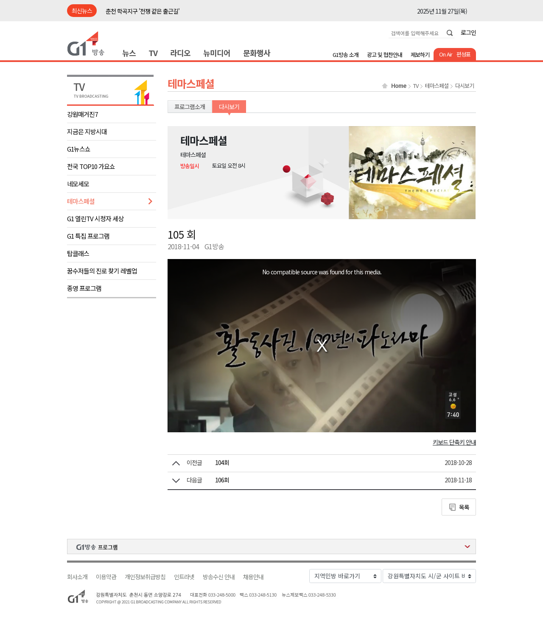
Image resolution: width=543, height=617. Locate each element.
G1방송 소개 (345, 55)
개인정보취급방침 (145, 576)
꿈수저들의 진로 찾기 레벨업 (102, 270)
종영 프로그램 (84, 288)
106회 (222, 480)
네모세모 (78, 183)
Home (398, 85)
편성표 (463, 54)
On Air (445, 54)
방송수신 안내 (219, 576)
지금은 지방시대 (87, 131)
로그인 (468, 32)
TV (152, 52)
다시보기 (464, 85)
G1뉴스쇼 (78, 148)
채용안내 (253, 576)
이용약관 (106, 576)
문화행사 (256, 52)
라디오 (180, 52)
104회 (222, 462)
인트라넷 (184, 576)
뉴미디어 (216, 52)
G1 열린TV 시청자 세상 (95, 218)
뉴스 (129, 52)
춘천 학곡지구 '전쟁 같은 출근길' (142, 11)
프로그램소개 (189, 106)
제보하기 (420, 55)
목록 (464, 507)
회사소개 (77, 576)
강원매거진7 (82, 114)
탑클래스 (78, 253)
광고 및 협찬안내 (384, 55)
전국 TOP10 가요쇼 (91, 166)
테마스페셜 (81, 201)
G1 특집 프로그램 (88, 235)
